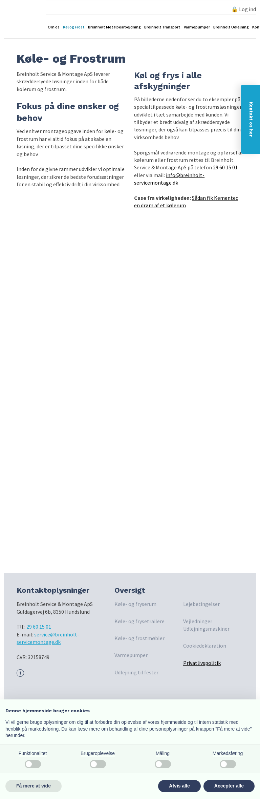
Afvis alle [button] (179, 786)
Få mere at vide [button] (33, 786)
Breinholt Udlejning (231, 26)
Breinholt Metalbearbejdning (114, 26)
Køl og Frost (74, 26)
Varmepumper (197, 26)
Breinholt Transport (162, 26)
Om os (54, 26)
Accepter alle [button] (229, 786)
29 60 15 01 (225, 167)
